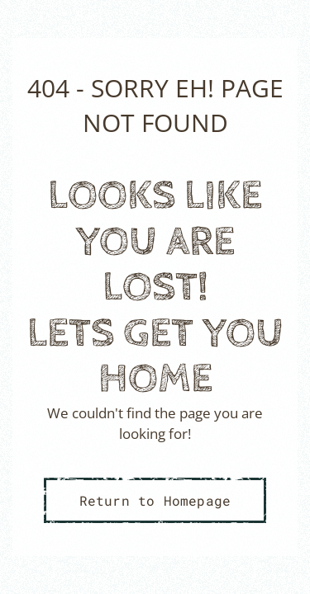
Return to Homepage (155, 500)
